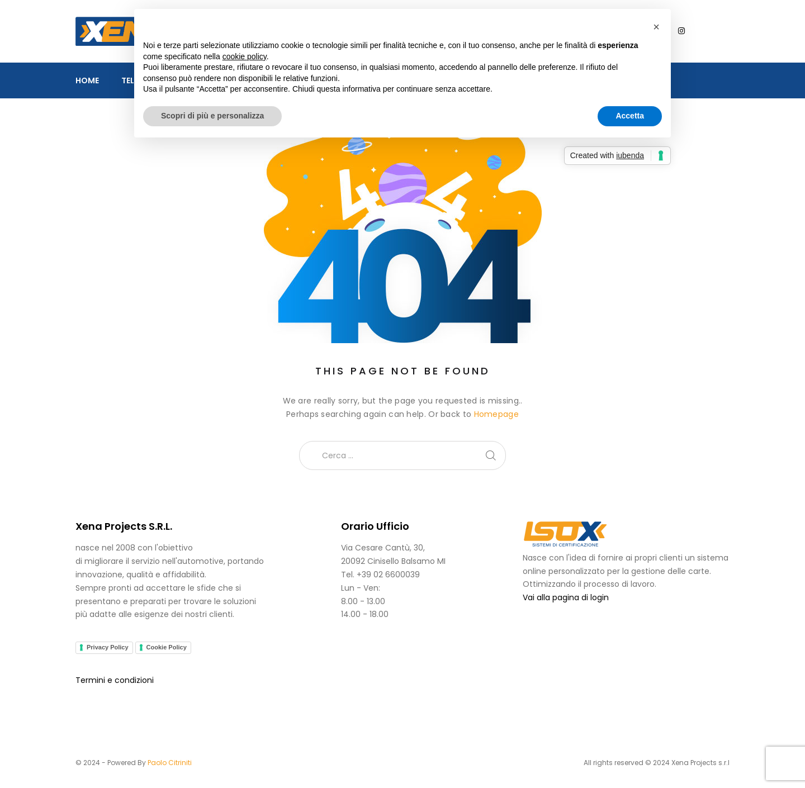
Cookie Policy (166, 647)
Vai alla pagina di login (566, 597)
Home (87, 80)
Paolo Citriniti (170, 762)
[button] (656, 27)
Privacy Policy (108, 647)
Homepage (496, 414)
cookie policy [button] (244, 56)
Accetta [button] (629, 115)
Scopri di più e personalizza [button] (212, 115)
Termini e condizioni (114, 680)
